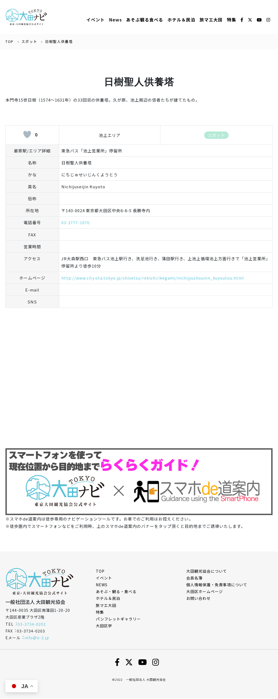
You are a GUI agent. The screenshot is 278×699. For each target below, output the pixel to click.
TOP (9, 42)
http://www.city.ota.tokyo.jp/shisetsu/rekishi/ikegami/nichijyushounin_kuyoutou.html (156, 278)
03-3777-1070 (75, 223)
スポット (29, 42)
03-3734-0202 (32, 624)
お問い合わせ (198, 598)
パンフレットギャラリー (118, 619)
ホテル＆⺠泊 (181, 20)
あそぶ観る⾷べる (144, 20)
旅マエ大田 (211, 20)
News (115, 20)
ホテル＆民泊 (108, 598)
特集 (231, 20)
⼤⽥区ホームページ (204, 592)
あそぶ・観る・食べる (116, 592)
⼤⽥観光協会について (206, 571)
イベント (95, 20)
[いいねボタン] (27, 135)
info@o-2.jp (36, 638)
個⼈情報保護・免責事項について (216, 585)
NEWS (102, 585)
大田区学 (104, 626)
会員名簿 (194, 578)
